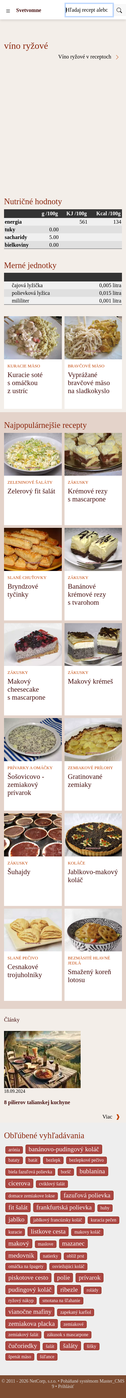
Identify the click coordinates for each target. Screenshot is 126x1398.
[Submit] (119, 10)
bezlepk (53, 1160)
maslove (45, 1244)
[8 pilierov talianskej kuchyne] (42, 1059)
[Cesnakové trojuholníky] (33, 929)
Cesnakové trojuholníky (24, 970)
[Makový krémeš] (93, 644)
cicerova (19, 1183)
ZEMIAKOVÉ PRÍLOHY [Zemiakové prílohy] (90, 768)
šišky (91, 1346)
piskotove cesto (28, 1277)
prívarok (89, 1277)
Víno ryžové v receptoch (89, 57)
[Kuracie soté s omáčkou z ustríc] (33, 337)
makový (18, 1243)
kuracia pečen (103, 1219)
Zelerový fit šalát (31, 491)
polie (63, 1277)
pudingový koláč (29, 1289)
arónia (14, 1149)
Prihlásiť (66, 1386)
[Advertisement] (63, 126)
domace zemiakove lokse (31, 1195)
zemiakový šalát (23, 1334)
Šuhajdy (18, 872)
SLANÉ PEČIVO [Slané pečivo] (22, 958)
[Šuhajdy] (33, 834)
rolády (92, 1290)
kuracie (15, 1232)
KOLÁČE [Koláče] (76, 863)
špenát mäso (19, 1356)
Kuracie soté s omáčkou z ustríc (25, 382)
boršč (66, 1171)
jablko (16, 1219)
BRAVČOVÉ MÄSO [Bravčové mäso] (86, 366)
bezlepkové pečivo (86, 1160)
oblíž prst (75, 1256)
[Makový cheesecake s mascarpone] (33, 644)
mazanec (73, 1243)
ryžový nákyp (21, 1300)
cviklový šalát (52, 1183)
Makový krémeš (90, 681)
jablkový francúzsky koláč (57, 1219)
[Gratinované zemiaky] (93, 739)
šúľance (47, 1356)
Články (11, 1020)
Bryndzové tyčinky (22, 590)
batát (33, 1160)
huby (105, 1207)
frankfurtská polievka (64, 1207)
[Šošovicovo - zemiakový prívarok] (33, 739)
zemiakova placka (31, 1323)
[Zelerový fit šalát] (33, 454)
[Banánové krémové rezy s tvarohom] (93, 549)
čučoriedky (22, 1345)
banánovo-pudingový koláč (64, 1149)
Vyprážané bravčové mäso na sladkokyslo (89, 382)
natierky (50, 1256)
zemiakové (74, 1324)
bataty (14, 1160)
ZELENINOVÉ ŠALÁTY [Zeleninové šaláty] (29, 482)
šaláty (70, 1345)
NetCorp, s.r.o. (43, 1381)
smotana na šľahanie (61, 1300)
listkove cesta (48, 1231)
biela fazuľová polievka (30, 1171)
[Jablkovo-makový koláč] (93, 834)
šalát (50, 1346)
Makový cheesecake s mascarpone (26, 689)
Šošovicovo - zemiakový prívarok (25, 784)
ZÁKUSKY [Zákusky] (78, 482)
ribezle (69, 1289)
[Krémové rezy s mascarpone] (93, 454)
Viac (111, 1117)
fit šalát (18, 1207)
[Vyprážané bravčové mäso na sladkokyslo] (93, 337)
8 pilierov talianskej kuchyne (37, 1102)
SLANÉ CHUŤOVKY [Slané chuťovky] (26, 577)
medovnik (21, 1255)
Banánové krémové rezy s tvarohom (87, 594)
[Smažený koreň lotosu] (93, 929)
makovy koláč (87, 1232)
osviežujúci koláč (68, 1266)
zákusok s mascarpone (67, 1334)
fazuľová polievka (87, 1195)
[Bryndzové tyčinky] (33, 549)
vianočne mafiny (29, 1311)
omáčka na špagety (26, 1266)
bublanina (92, 1171)
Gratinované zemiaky (85, 780)
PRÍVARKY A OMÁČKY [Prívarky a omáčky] (29, 768)
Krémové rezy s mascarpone (88, 495)
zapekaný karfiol (75, 1312)
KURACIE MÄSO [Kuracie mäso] (23, 366)
